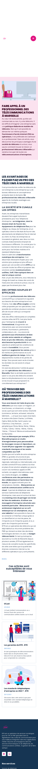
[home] (4, 38)
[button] (33, 38)
